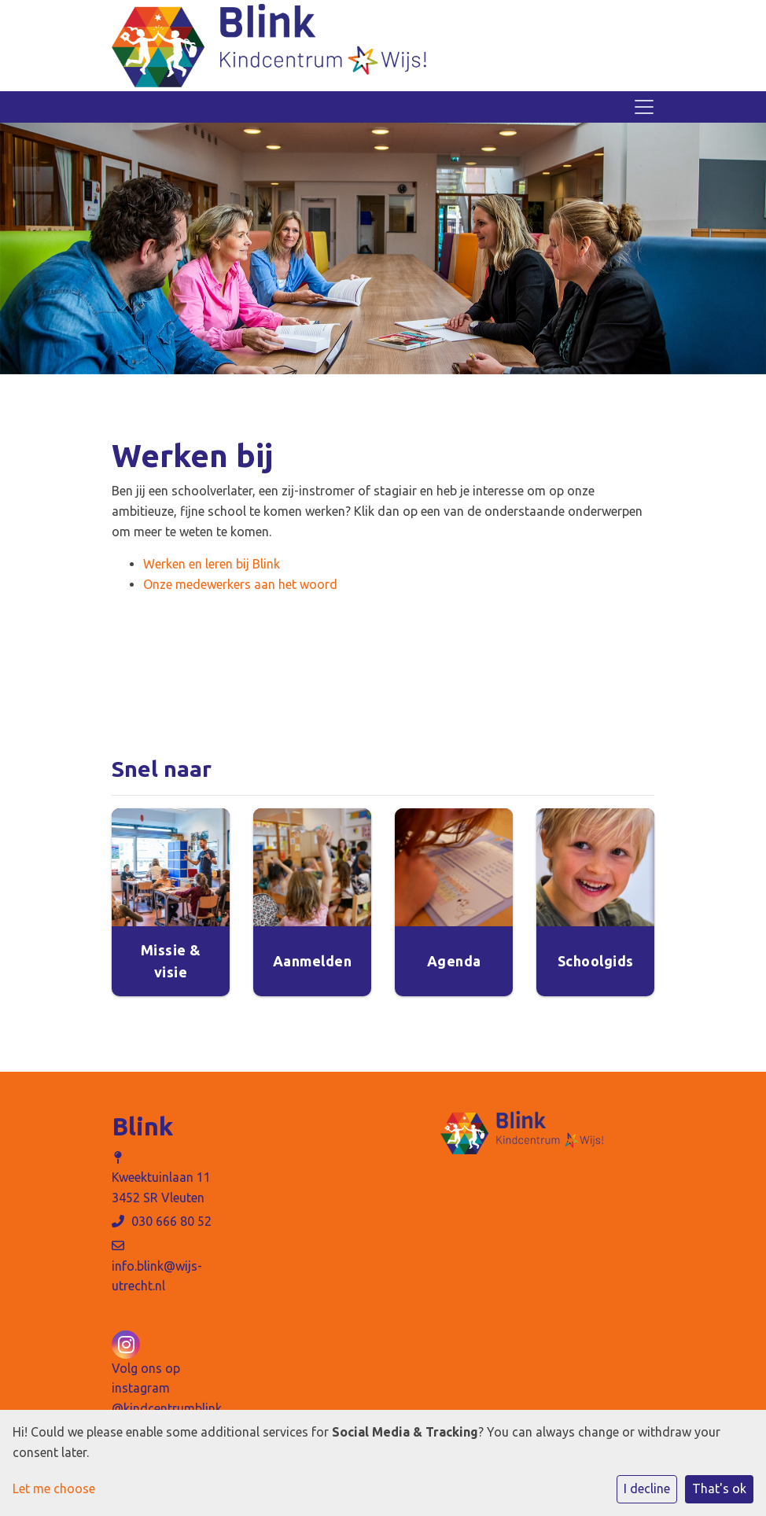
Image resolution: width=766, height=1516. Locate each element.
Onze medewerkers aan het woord (240, 584)
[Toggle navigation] (644, 107)
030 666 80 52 (171, 1221)
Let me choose (54, 1488)
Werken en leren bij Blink (211, 564)
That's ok (719, 1488)
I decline (647, 1488)
